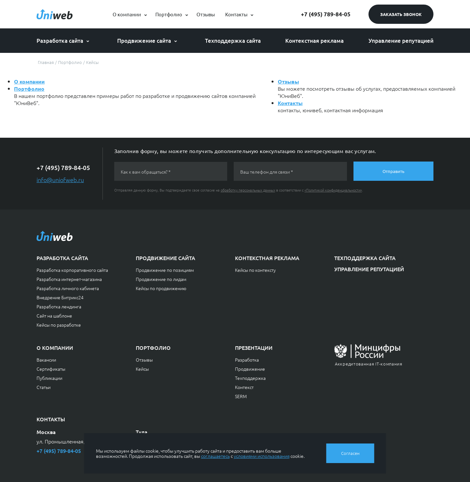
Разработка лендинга (59, 306)
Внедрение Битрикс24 (60, 297)
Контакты (236, 14)
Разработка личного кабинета (68, 288)
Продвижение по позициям (165, 270)
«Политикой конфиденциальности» (333, 190)
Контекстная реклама (314, 40)
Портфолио (168, 14)
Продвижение (250, 368)
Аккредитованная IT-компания (368, 364)
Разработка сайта (60, 40)
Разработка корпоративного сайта (72, 270)
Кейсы (142, 368)
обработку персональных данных (248, 190)
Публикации (49, 378)
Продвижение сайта (144, 40)
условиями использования (262, 456)
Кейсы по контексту (255, 270)
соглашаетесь (215, 456)
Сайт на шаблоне (54, 315)
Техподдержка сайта (233, 40)
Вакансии (46, 359)
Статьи (44, 387)
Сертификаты (51, 368)
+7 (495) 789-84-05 (326, 14)
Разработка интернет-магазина (69, 279)
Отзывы (205, 14)
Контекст (244, 387)
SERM (241, 396)
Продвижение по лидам (161, 279)
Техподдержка (250, 378)
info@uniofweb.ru (60, 179)
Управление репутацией (400, 40)
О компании (127, 14)
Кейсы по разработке (59, 324)
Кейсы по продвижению (161, 288)
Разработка (247, 359)
